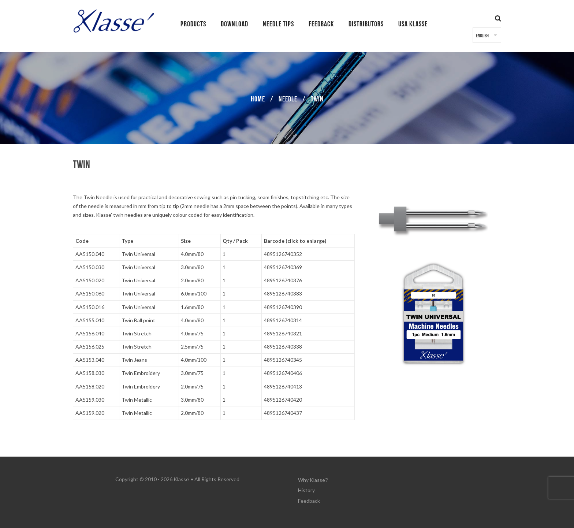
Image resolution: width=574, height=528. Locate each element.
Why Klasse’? (313, 479)
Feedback (309, 497)
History (306, 488)
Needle (288, 99)
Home (258, 99)
